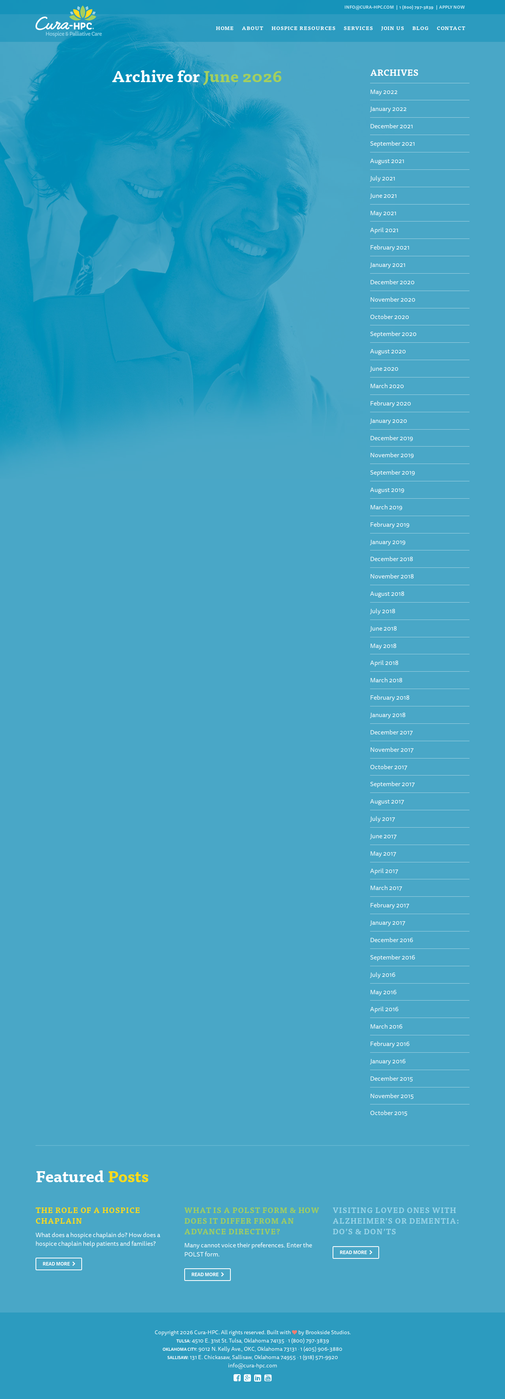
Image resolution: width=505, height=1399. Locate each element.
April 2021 (384, 230)
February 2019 (390, 524)
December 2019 (391, 438)
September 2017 (392, 784)
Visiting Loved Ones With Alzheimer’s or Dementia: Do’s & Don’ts (396, 1220)
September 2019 (392, 472)
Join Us (392, 28)
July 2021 (382, 178)
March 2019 (386, 507)
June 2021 (383, 195)
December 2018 (391, 559)
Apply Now (452, 7)
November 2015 (392, 1096)
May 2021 (383, 213)
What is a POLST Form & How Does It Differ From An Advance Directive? (252, 1220)
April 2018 (384, 662)
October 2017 (388, 767)
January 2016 (388, 1061)
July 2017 (382, 818)
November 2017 (391, 749)
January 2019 (388, 542)
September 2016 (392, 957)
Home (225, 28)
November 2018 (392, 576)
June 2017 (383, 836)
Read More (59, 1264)
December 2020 (392, 282)
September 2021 (392, 143)
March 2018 (386, 680)
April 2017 (384, 871)
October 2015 (389, 1113)
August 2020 (388, 351)
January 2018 (388, 715)
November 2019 (392, 455)
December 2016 (391, 940)
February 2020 (390, 403)
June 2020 (384, 368)
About (253, 28)
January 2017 (387, 922)
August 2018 (387, 593)
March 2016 (386, 1026)
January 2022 (388, 108)
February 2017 (389, 905)
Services (358, 28)
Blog (420, 28)
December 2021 (391, 126)
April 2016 (384, 1009)
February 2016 (390, 1043)
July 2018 (382, 611)
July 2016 (382, 974)
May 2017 (383, 853)
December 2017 (391, 732)
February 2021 (390, 247)
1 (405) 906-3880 (321, 1349)
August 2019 (387, 489)
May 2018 (383, 645)
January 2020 (388, 420)
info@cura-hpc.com (369, 7)
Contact (451, 28)
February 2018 (390, 697)
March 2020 (387, 386)
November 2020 (392, 299)
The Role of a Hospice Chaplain (88, 1215)
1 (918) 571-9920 (318, 1357)
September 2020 (393, 334)
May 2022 (384, 91)
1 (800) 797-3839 (416, 7)
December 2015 (391, 1078)
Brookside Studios (327, 1332)
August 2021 (387, 161)
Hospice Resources (303, 28)
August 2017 (387, 801)
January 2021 (388, 264)
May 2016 (383, 992)
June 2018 (383, 628)
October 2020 (389, 317)
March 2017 (386, 888)
